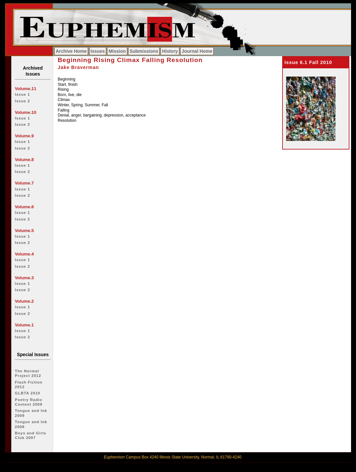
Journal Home (197, 51)
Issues (98, 51)
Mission (117, 51)
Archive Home (71, 51)
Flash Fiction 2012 (29, 384)
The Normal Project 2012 (28, 373)
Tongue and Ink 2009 (31, 413)
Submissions (144, 51)
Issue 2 (22, 101)
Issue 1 (22, 94)
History (170, 51)
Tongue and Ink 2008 (31, 424)
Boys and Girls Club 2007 (30, 435)
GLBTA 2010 (27, 393)
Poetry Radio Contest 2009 (29, 402)
